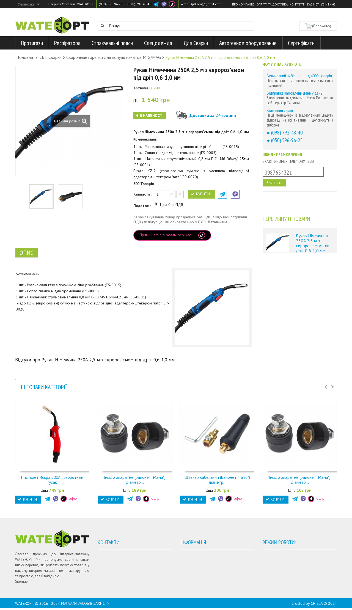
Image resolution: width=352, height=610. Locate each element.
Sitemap (21, 581)
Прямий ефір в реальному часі (172, 235)
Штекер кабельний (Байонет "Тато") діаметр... (217, 480)
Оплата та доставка (272, 4)
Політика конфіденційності (208, 563)
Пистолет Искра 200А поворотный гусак (52, 480)
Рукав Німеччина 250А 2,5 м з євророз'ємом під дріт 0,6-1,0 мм (312, 243)
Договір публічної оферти (208, 572)
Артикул (140, 88)
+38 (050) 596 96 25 (120, 563)
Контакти (297, 4)
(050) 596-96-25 (287, 140)
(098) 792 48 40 (139, 4)
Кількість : (142, 194)
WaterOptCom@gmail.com (201, 4)
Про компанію (243, 4)
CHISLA (317, 605)
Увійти (328, 4)
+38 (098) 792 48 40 (120, 571)
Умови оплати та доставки (208, 555)
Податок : (142, 205)
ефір (69, 498)
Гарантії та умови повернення (210, 580)
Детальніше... (218, 221)
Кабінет (313, 4)
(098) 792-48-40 (287, 132)
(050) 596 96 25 (111, 4)
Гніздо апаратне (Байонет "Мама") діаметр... (135, 480)
